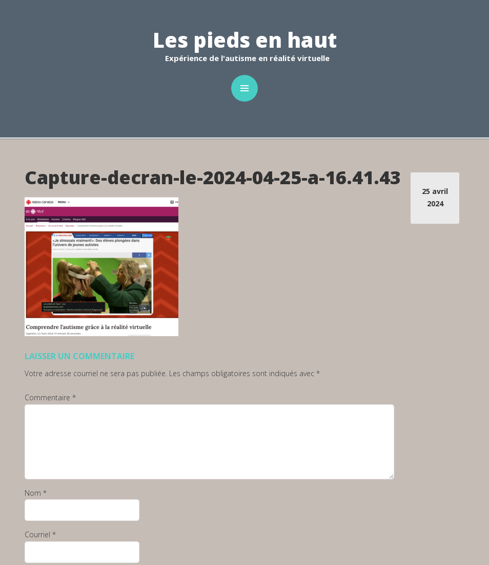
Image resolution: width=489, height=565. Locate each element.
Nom (36, 493)
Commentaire (50, 397)
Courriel (40, 534)
